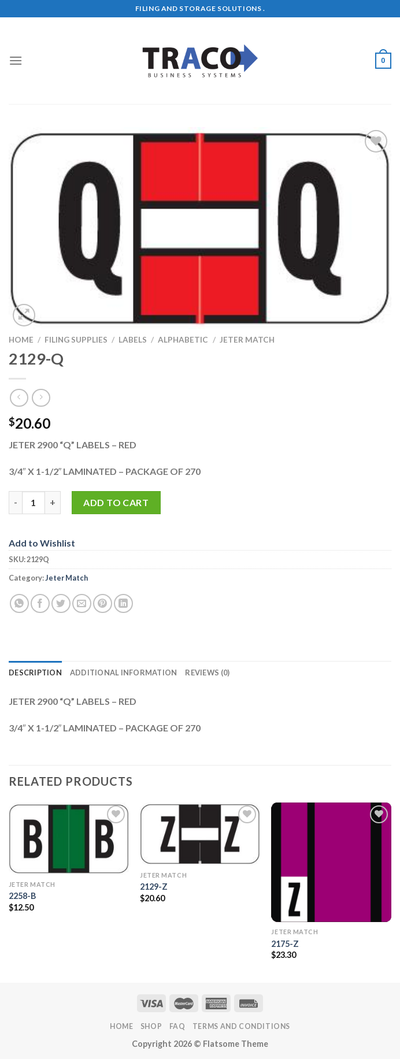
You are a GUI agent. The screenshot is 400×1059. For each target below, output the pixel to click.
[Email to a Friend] (81, 603)
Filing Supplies (76, 339)
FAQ (177, 1026)
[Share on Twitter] (61, 603)
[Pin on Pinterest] (102, 603)
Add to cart (116, 502)
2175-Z (285, 944)
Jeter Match (247, 339)
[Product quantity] (33, 502)
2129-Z (154, 886)
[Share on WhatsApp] (19, 603)
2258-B (22, 896)
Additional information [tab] (123, 672)
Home (21, 339)
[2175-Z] (331, 862)
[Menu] (16, 60)
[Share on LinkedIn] (123, 603)
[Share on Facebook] (40, 603)
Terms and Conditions (241, 1026)
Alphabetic (183, 339)
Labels (132, 339)
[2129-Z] (200, 833)
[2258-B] (69, 838)
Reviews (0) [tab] (207, 672)
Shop (151, 1026)
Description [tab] (35, 672)
